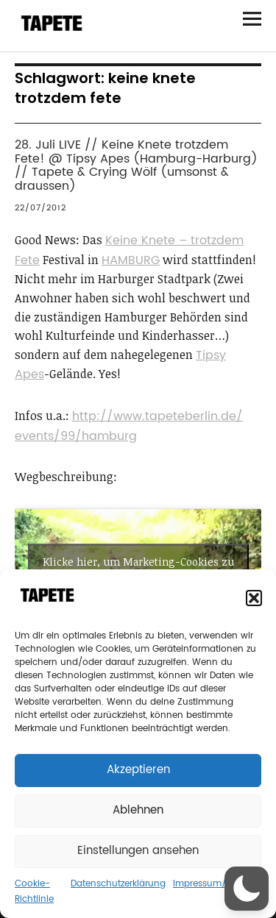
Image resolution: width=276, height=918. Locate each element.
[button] (254, 598)
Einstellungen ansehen (138, 851)
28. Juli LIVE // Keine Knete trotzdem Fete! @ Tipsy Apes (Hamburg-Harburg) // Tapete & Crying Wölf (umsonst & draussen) (136, 165)
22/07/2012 (40, 208)
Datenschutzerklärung (118, 884)
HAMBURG (131, 260)
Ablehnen (138, 810)
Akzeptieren (138, 770)
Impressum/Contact (217, 884)
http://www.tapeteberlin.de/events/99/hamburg (129, 426)
